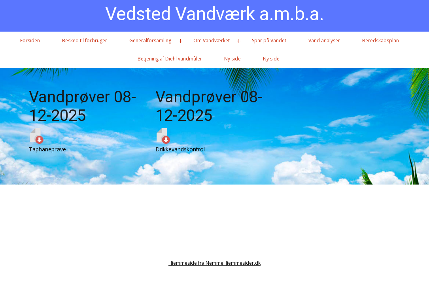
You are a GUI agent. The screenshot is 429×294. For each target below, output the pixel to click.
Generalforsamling (150, 40)
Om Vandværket (211, 40)
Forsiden (30, 40)
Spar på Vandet (269, 40)
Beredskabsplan (380, 40)
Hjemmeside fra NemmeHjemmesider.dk (214, 263)
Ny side (232, 58)
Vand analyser (324, 40)
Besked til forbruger (84, 40)
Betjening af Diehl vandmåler (170, 58)
